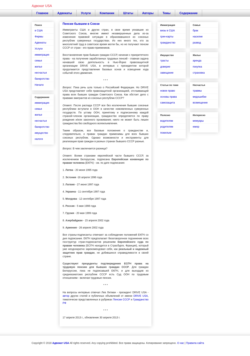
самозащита (167, 102)
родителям (166, 126)
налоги (39, 138)
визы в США (167, 30)
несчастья (41, 72)
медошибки (199, 96)
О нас (180, 343)
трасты (164, 60)
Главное (42, 13)
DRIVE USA (140, 295)
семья (38, 60)
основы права (168, 96)
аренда (197, 60)
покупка (197, 66)
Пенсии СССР (121, 299)
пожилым (165, 132)
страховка (199, 72)
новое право (167, 90)
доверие (165, 66)
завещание (166, 72)
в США (39, 30)
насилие (198, 36)
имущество (41, 132)
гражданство (167, 42)
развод (197, 42)
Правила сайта (195, 343)
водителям (166, 120)
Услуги (86, 13)
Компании (107, 13)
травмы (197, 90)
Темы (167, 13)
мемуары (198, 120)
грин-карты (166, 36)
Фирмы (39, 36)
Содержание (189, 13)
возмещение (200, 102)
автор (66, 295)
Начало (39, 84)
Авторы (148, 13)
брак (195, 30)
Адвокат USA (42, 6)
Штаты (128, 13)
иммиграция (42, 54)
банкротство (42, 78)
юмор (196, 126)
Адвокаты (64, 13)
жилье (38, 66)
